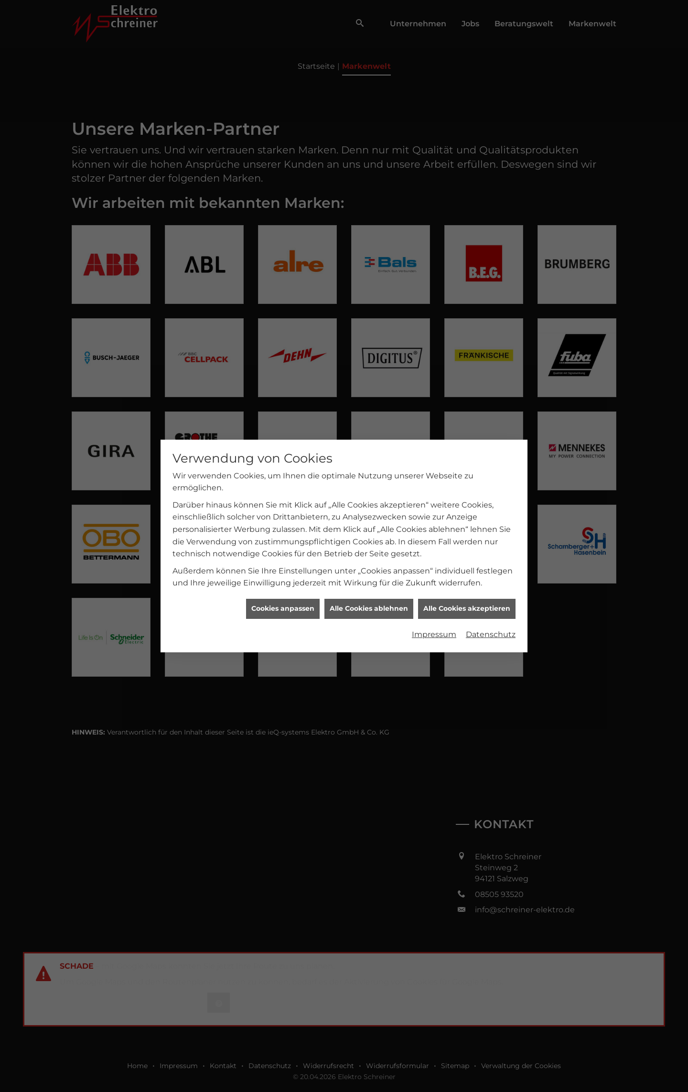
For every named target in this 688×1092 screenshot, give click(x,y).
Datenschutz (491, 634)
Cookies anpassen (282, 608)
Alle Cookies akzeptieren (466, 608)
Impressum (434, 634)
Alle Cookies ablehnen (369, 608)
